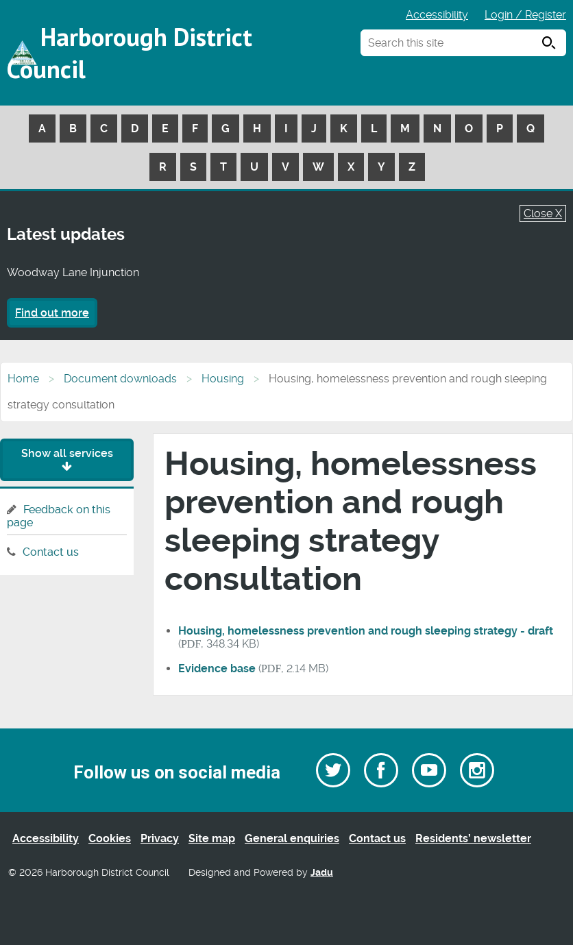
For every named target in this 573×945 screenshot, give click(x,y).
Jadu (321, 873)
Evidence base (217, 668)
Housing (223, 378)
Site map (211, 838)
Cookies (109, 838)
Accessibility (437, 14)
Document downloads (120, 378)
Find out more (52, 312)
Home (23, 378)
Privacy (160, 838)
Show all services (67, 459)
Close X (543, 213)
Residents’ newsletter (473, 838)
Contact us (51, 552)
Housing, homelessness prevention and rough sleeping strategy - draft (365, 630)
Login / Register (525, 14)
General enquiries (292, 838)
